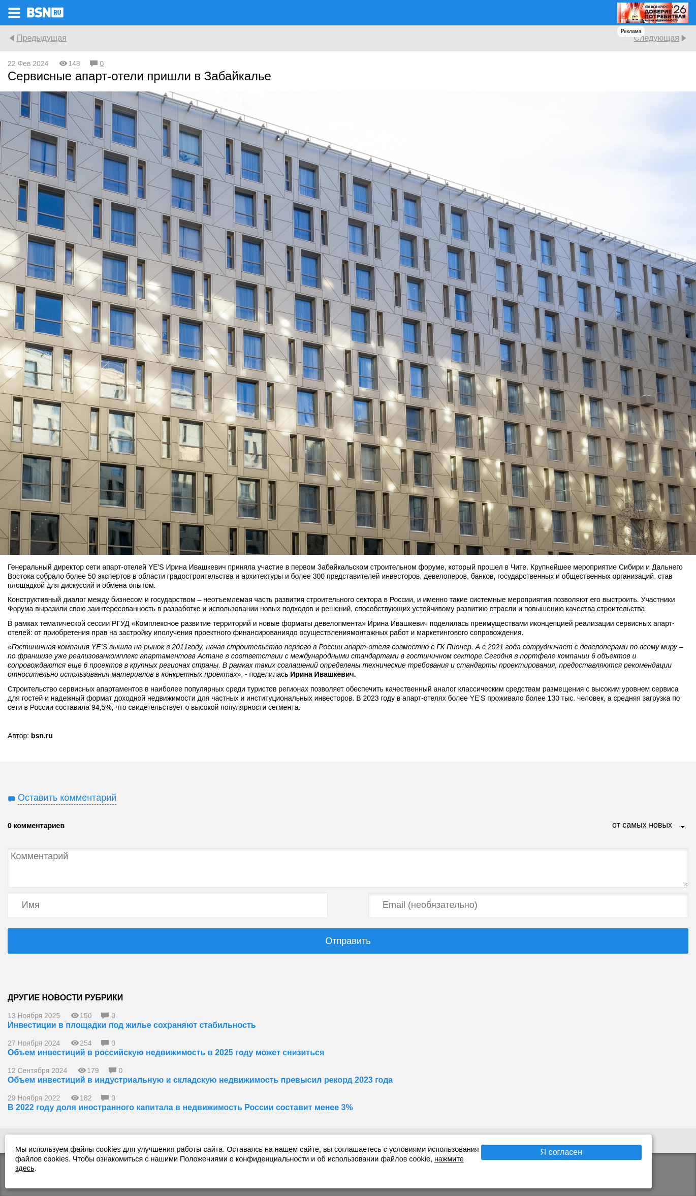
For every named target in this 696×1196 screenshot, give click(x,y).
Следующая (656, 38)
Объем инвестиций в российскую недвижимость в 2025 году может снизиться (166, 1052)
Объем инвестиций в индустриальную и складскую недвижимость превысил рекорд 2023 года (200, 1080)
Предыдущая (42, 38)
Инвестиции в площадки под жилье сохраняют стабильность (132, 1025)
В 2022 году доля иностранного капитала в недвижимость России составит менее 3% (180, 1107)
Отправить (347, 941)
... (682, 827)
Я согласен (562, 1152)
